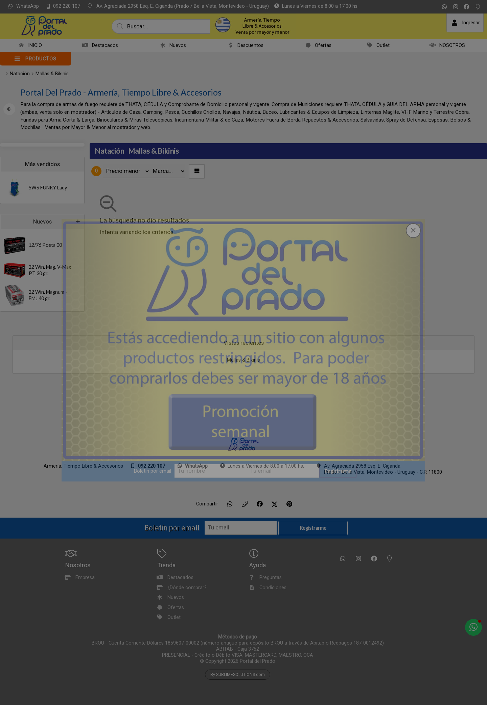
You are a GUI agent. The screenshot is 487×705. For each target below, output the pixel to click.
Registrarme (338, 471)
